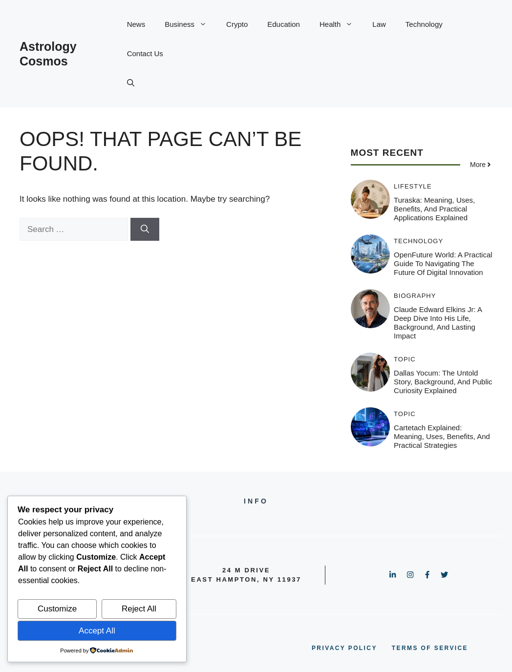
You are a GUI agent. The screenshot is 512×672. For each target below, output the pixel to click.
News (136, 24)
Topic (405, 359)
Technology (424, 24)
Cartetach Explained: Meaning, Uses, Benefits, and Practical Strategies (442, 436)
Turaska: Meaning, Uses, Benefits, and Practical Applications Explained (434, 209)
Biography (415, 296)
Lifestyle (413, 186)
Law (379, 24)
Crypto (237, 24)
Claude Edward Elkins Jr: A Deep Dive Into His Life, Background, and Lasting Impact (438, 322)
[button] (130, 83)
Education (283, 24)
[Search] (144, 229)
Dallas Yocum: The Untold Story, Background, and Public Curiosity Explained (443, 382)
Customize (57, 608)
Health (341, 24)
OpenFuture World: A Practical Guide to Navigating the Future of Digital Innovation (443, 263)
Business (190, 24)
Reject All (139, 608)
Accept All (97, 630)
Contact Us (145, 53)
